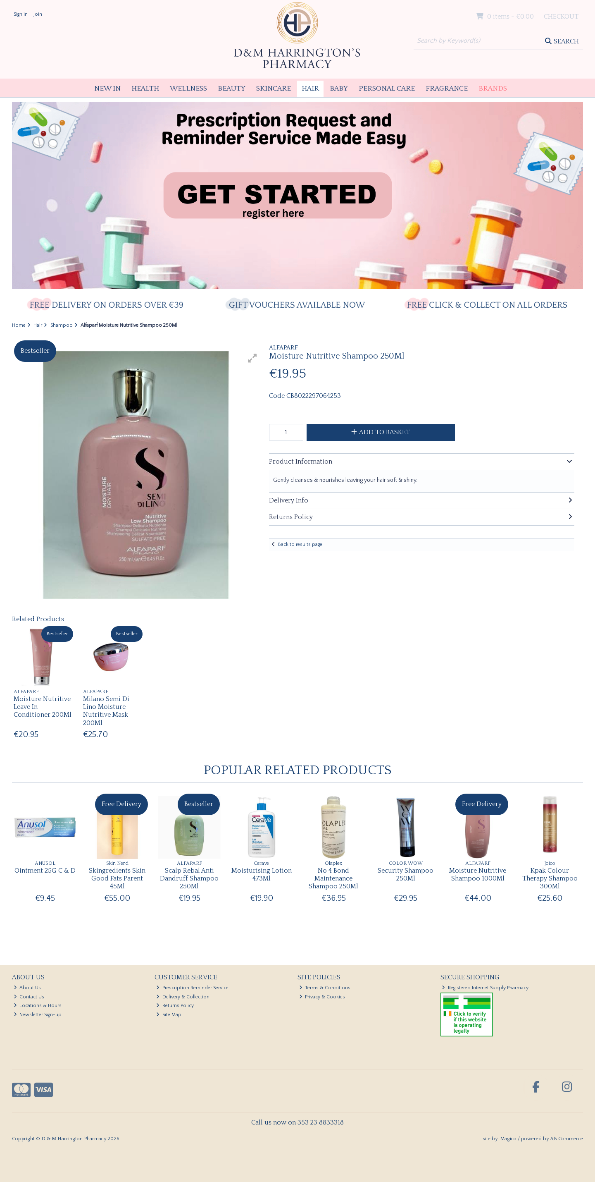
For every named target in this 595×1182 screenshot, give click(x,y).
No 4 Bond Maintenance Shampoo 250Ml (333, 878)
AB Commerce (566, 1138)
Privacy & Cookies (322, 997)
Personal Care (387, 88)
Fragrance (447, 88)
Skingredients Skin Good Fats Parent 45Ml (117, 878)
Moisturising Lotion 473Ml (261, 874)
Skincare (273, 88)
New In (107, 88)
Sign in (21, 14)
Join (37, 14)
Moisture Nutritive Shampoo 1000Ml (477, 874)
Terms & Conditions (325, 988)
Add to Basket (380, 432)
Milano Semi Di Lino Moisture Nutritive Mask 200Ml (106, 711)
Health (145, 88)
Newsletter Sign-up (38, 1014)
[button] (252, 358)
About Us (27, 988)
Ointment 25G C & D (45, 870)
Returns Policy (175, 1005)
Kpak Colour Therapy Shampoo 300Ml (550, 878)
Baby (339, 88)
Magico (508, 1138)
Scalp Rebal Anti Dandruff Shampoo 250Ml (189, 878)
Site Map (168, 1014)
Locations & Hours (38, 1005)
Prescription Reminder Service (192, 988)
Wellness (188, 88)
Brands (492, 88)
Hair (310, 88)
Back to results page (300, 544)
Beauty (231, 88)
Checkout (561, 16)
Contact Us (29, 997)
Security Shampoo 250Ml (405, 874)
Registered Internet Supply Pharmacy (485, 988)
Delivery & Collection (182, 997)
